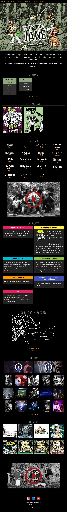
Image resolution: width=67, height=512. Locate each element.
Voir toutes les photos (34, 414)
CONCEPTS (27, 1)
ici (40, 502)
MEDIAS (42, 1)
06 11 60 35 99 (33, 350)
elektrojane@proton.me (33, 348)
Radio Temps (11, 295)
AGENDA (13, 1)
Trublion (10, 93)
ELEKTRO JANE (5, 1)
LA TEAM (20, 1)
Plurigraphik (37, 507)
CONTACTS (35, 1)
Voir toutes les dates (33, 96)
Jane (36, 504)
